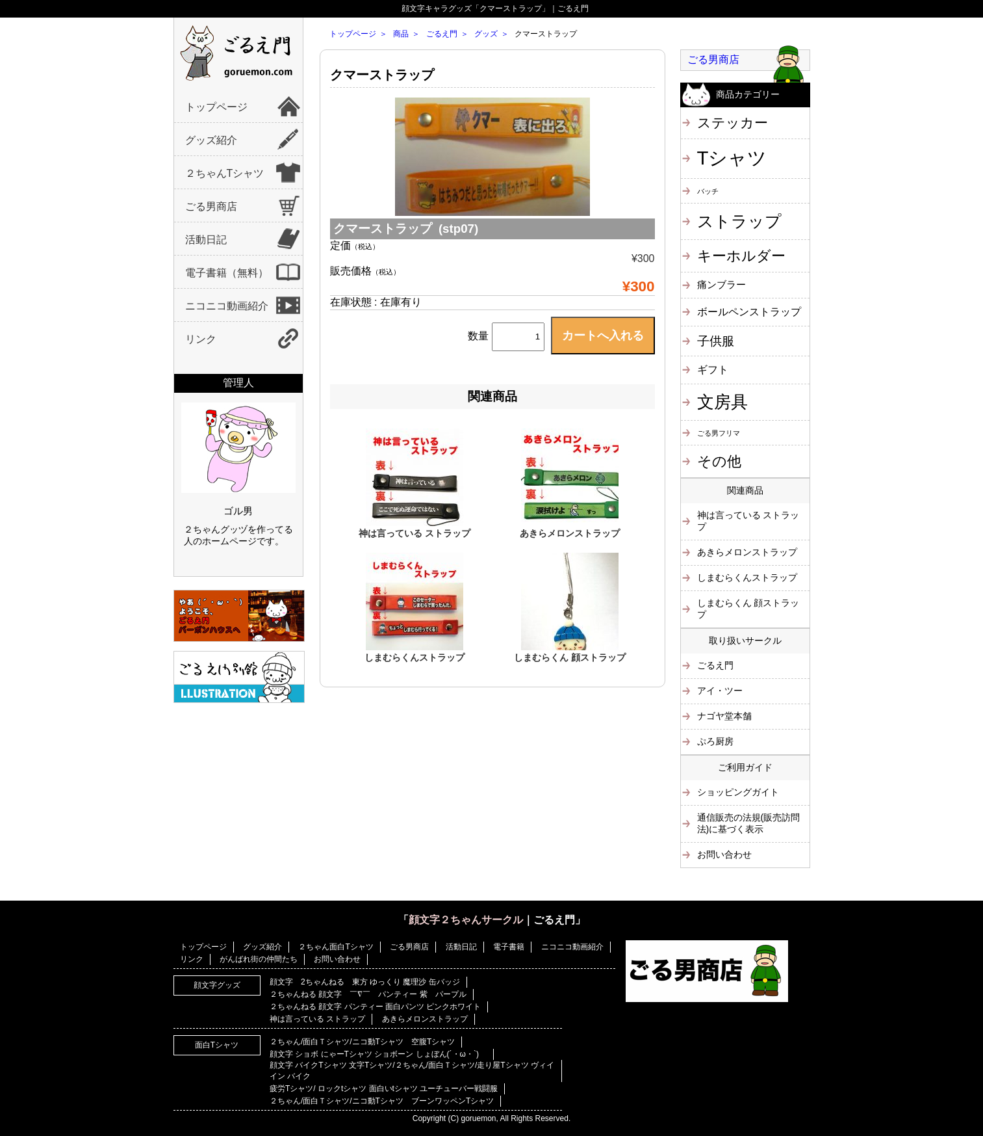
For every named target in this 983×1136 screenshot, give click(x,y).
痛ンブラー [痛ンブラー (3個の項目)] (721, 284)
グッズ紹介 (211, 140)
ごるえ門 (441, 33)
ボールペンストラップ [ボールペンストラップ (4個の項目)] (749, 311)
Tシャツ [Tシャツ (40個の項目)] (732, 157)
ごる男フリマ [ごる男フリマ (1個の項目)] (718, 433)
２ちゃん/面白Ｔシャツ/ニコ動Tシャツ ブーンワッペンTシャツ (382, 1100)
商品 (401, 33)
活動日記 (206, 239)
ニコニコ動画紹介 (226, 305)
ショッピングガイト (738, 792)
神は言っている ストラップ (414, 533)
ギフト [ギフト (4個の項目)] (712, 369)
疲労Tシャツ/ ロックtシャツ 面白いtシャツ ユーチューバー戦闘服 (384, 1088)
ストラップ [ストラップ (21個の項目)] (739, 221)
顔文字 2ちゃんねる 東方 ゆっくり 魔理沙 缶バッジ (365, 981)
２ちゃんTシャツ (224, 173)
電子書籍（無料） (226, 272)
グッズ (486, 33)
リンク (200, 339)
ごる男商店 (211, 206)
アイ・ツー (720, 690)
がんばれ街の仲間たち (259, 959)
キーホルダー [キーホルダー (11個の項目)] (741, 256)
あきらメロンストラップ (570, 533)
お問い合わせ (724, 854)
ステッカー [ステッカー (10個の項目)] (732, 122)
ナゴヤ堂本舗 (724, 716)
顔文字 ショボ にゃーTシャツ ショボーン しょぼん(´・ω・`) (378, 1054)
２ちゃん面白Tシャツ (335, 946)
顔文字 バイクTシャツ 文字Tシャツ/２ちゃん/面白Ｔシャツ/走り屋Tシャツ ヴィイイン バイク (412, 1071)
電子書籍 (508, 946)
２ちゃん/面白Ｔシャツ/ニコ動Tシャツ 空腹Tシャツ (362, 1041)
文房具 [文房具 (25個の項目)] (722, 402)
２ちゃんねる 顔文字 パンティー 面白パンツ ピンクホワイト (375, 1006)
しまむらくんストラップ (414, 657)
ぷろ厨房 (715, 741)
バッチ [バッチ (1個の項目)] (708, 191)
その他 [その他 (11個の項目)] (719, 461)
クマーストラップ (382, 75)
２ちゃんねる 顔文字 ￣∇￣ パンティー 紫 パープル (368, 994)
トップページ (216, 106)
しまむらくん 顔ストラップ (570, 657)
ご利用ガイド (745, 767)
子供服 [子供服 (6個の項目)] (715, 341)
